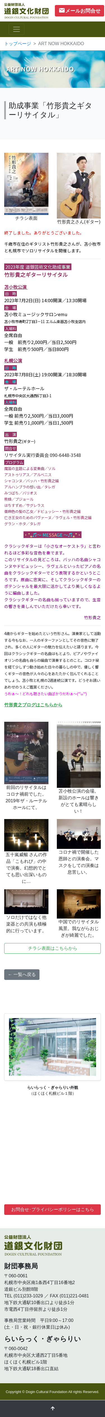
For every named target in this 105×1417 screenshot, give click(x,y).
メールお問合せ (80, 10)
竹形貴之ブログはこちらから (33, 705)
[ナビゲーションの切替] (16, 29)
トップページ (17, 43)
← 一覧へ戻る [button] (22, 974)
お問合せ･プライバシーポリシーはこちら (52, 1209)
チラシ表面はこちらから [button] (52, 948)
